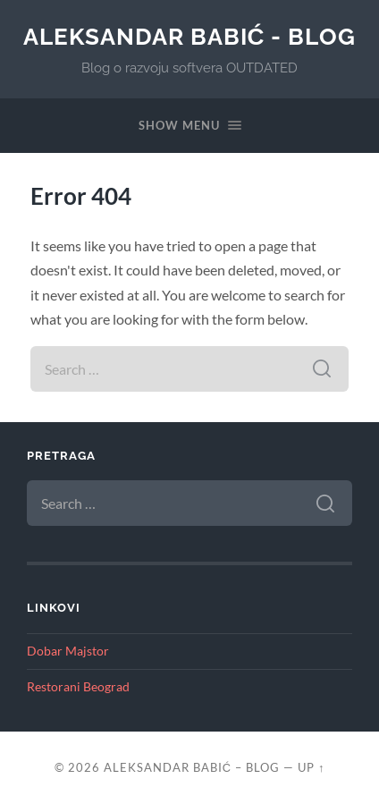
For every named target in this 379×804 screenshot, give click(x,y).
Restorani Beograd (78, 687)
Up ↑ (311, 767)
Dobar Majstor (68, 651)
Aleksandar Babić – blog (192, 767)
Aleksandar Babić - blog (190, 36)
